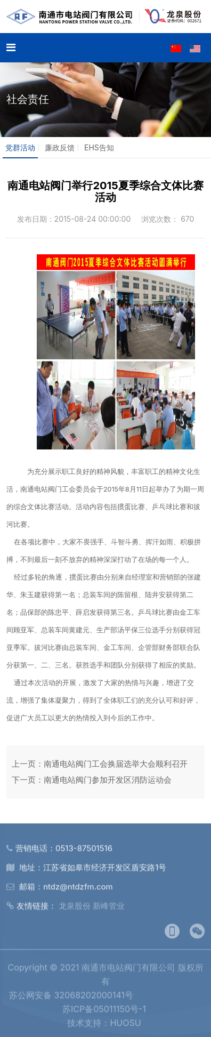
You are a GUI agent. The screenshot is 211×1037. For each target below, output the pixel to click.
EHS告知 (99, 147)
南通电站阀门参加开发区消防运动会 (108, 780)
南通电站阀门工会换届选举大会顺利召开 (116, 764)
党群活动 (20, 147)
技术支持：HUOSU (104, 1025)
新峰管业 (109, 908)
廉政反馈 (60, 147)
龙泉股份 (75, 908)
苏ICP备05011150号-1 (104, 1011)
